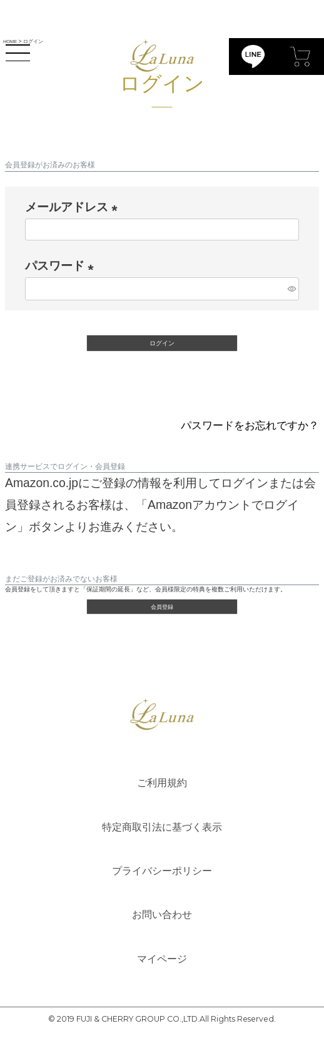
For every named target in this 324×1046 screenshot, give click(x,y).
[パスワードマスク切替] (291, 289)
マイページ (162, 971)
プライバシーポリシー (162, 880)
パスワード (62, 265)
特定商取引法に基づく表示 (162, 833)
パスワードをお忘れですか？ (242, 426)
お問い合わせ (162, 926)
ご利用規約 (162, 787)
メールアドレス (74, 207)
